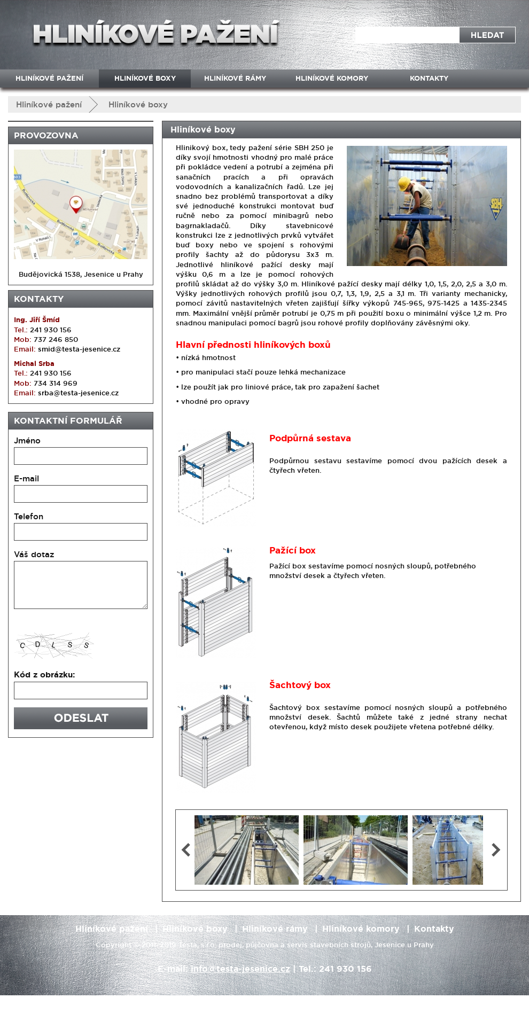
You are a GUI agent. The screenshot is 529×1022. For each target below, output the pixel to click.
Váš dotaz (34, 554)
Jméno (27, 440)
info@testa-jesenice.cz (240, 968)
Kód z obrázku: (44, 674)
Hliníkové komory (331, 78)
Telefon (28, 516)
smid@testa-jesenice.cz (79, 349)
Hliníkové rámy (235, 78)
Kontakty (39, 299)
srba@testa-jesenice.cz (78, 392)
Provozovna (46, 135)
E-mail (26, 478)
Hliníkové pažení (49, 104)
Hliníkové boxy (138, 104)
